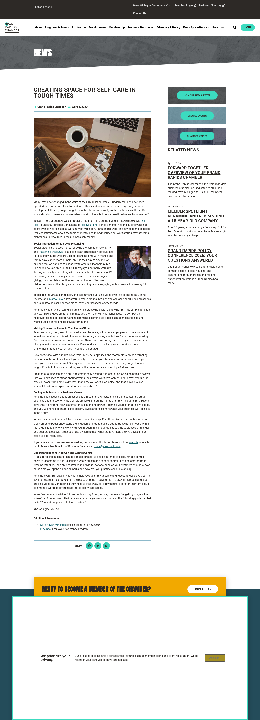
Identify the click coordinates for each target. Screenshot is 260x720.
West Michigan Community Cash (152, 5)
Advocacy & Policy (168, 27)
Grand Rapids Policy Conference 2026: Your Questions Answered (192, 255)
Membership (117, 27)
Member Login (185, 5)
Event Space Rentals (196, 27)
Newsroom (218, 27)
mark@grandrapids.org (107, 446)
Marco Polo (56, 299)
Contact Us (139, 13)
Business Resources (141, 27)
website (133, 442)
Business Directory (212, 5)
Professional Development (89, 27)
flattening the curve (51, 251)
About (38, 27)
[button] (234, 27)
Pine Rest (45, 529)
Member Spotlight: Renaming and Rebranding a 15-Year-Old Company (196, 216)
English (38, 7)
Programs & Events (57, 27)
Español (48, 7)
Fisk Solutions (89, 224)
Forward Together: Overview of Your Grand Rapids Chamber (194, 173)
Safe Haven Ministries (53, 524)
